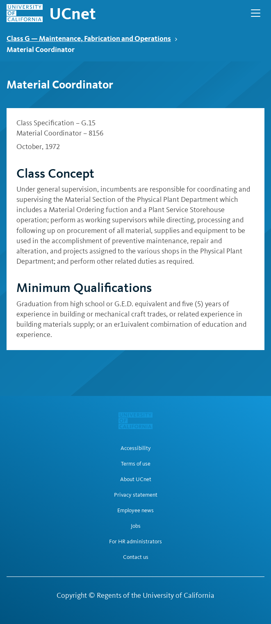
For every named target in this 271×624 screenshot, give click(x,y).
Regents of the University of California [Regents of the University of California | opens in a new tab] (155, 595)
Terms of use (135, 464)
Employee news (135, 510)
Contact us (135, 557)
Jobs (136, 526)
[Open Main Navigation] (255, 13)
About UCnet (135, 479)
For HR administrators (135, 542)
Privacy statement (135, 495)
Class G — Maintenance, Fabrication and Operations (92, 38)
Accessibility (136, 448)
